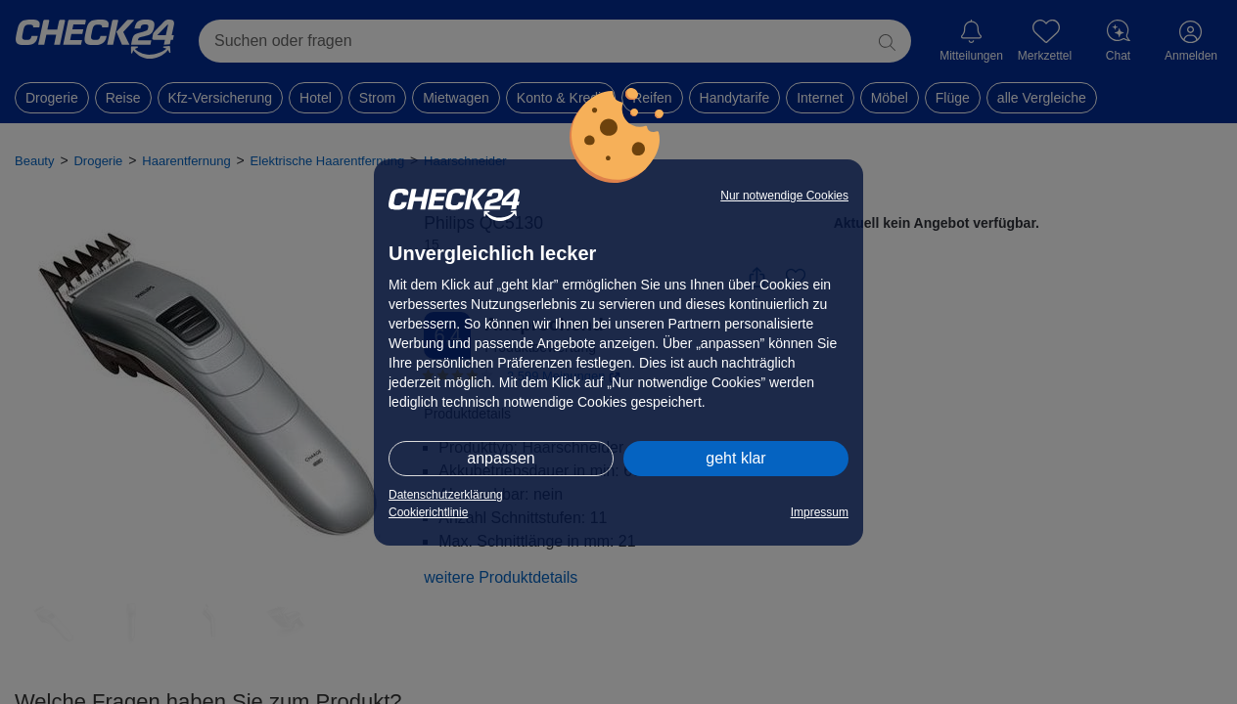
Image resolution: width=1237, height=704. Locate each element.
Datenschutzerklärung (446, 495)
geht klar (735, 458)
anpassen (500, 458)
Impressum (819, 512)
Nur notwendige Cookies (784, 195)
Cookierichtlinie (428, 512)
